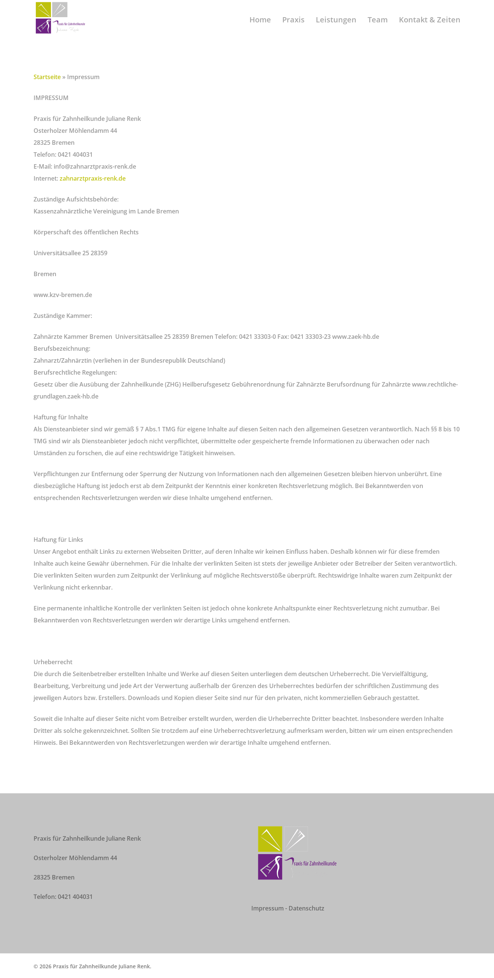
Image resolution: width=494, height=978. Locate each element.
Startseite (47, 77)
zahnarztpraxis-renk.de (93, 178)
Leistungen (336, 28)
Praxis (293, 28)
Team (378, 28)
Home (260, 28)
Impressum (267, 908)
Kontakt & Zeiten (429, 28)
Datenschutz (306, 908)
